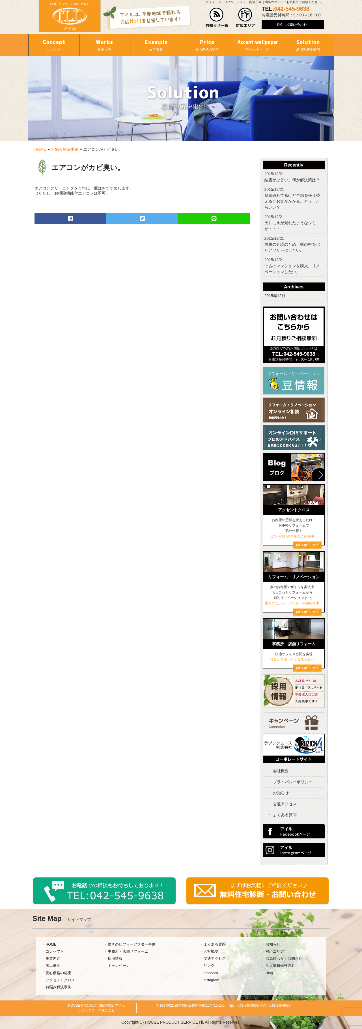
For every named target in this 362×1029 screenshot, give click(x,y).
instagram (211, 980)
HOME (40, 149)
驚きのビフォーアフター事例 (132, 944)
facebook (211, 973)
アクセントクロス (60, 980)
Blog (269, 973)
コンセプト (55, 952)
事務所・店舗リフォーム (128, 952)
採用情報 (115, 959)
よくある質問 (285, 814)
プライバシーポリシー (293, 782)
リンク (209, 966)
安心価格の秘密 (58, 973)
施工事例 (53, 966)
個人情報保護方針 (280, 966)
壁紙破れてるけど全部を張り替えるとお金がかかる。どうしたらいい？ (292, 201)
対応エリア (275, 952)
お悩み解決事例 (65, 149)
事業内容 (53, 959)
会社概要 (281, 771)
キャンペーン (119, 966)
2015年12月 (275, 296)
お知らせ (281, 793)
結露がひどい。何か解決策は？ (292, 180)
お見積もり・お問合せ (284, 959)
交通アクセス (285, 804)
